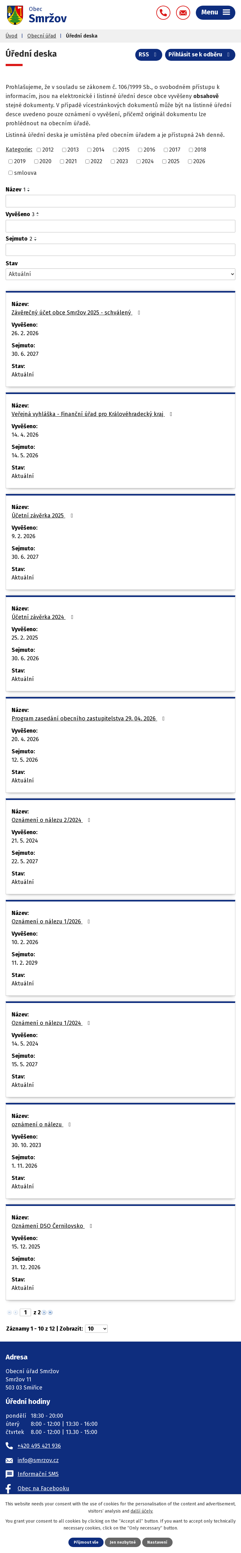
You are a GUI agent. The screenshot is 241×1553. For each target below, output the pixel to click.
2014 (98, 149)
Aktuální (23, 374)
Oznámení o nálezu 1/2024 (52, 1023)
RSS (149, 54)
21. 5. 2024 (25, 840)
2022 (96, 161)
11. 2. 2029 (25, 962)
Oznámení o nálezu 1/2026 (52, 921)
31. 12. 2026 (26, 1267)
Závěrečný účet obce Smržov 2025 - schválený (77, 312)
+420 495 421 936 (39, 1445)
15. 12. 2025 (26, 1246)
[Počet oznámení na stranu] (96, 1329)
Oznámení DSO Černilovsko (53, 1226)
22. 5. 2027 (25, 861)
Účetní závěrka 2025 (43, 515)
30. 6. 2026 (25, 658)
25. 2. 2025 (25, 637)
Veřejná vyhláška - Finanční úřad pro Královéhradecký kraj (93, 414)
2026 (199, 161)
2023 (122, 161)
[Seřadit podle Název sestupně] (28, 191)
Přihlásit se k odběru (200, 54)
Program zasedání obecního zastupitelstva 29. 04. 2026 (89, 718)
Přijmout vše (86, 1542)
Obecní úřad (41, 36)
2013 (73, 149)
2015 (124, 149)
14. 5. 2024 (25, 1043)
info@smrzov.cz (38, 1460)
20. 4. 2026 (25, 739)
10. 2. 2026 (25, 942)
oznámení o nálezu (42, 1124)
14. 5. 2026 (25, 455)
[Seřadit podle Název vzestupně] (28, 188)
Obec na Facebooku (43, 1488)
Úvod (12, 36)
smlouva (25, 172)
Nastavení (157, 1542)
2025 (173, 161)
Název (15, 189)
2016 (149, 149)
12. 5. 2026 (25, 759)
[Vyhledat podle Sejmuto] (120, 250)
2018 (200, 149)
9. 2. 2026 (23, 536)
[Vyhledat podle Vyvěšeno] (120, 226)
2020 (45, 161)
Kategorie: (19, 149)
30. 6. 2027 (25, 354)
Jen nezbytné (123, 1542)
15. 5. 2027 (25, 1064)
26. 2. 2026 (25, 333)
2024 (148, 161)
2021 (71, 161)
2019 (20, 161)
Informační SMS (38, 1474)
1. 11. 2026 (24, 1165)
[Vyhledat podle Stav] (120, 274)
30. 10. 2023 (26, 1145)
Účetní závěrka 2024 (44, 617)
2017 (174, 149)
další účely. (142, 1511)
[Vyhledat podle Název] (120, 201)
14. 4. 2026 (25, 434)
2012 (48, 149)
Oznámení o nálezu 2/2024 (52, 820)
